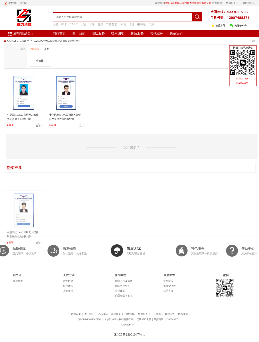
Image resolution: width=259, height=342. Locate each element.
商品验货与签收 (123, 295)
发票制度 (18, 281)
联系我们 (176, 33)
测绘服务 (98, 33)
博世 (131, 24)
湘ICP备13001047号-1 (89, 319)
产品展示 (103, 314)
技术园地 (117, 33)
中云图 (40, 60)
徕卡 (64, 24)
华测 (151, 24)
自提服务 (120, 290)
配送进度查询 (122, 285)
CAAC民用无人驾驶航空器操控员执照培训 (57, 40)
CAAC (74, 24)
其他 (46, 48)
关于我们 (78, 33)
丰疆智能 (111, 24)
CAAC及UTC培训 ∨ (18, 40)
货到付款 (68, 281)
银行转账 (68, 285)
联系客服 (168, 290)
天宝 (83, 24)
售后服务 (137, 33)
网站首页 (59, 33)
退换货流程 (169, 285)
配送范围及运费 (123, 281)
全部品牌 (34, 48)
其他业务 (156, 33)
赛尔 (100, 24)
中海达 (141, 24)
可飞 (123, 24)
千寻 (92, 24)
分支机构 (156, 314)
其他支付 (68, 290)
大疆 (56, 24)
